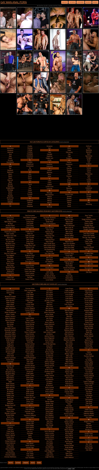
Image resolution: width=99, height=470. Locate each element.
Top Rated (72, 2)
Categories (80, 2)
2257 (73, 468)
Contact (69, 468)
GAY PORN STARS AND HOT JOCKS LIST (49, 284)
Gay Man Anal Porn (13, 2)
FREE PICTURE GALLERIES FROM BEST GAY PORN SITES (49, 211)
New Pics (64, 2)
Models (95, 2)
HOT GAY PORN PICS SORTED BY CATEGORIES (49, 142)
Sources (88, 2)
